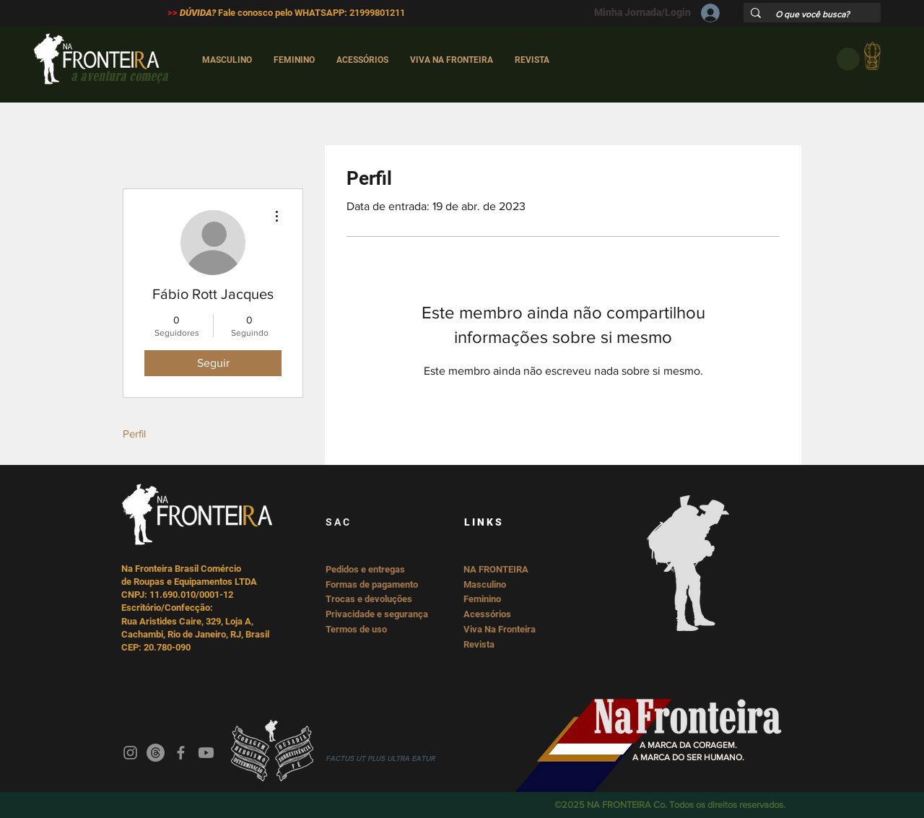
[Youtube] (206, 753)
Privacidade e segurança (377, 614)
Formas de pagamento (372, 584)
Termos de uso (356, 629)
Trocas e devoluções (369, 598)
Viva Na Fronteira (499, 629)
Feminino (482, 598)
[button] (848, 59)
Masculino (484, 584)
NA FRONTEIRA (495, 569)
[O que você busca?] (812, 15)
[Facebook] (181, 753)
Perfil (134, 433)
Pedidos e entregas (365, 569)
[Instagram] (130, 753)
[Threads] (156, 753)
